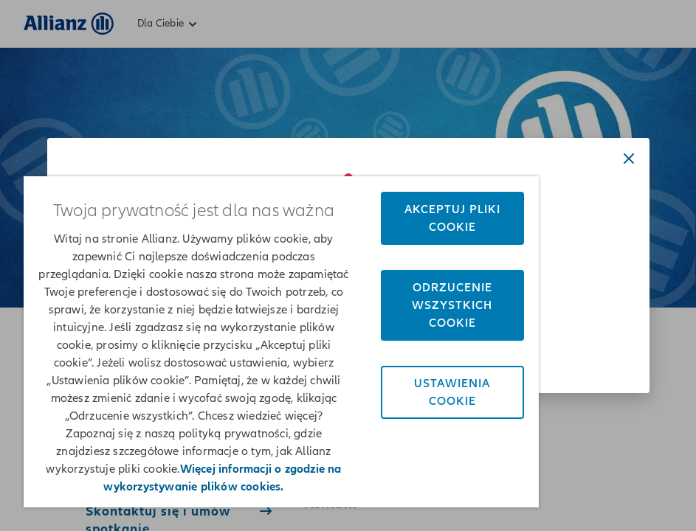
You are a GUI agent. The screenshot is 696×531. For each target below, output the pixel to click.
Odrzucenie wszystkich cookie (452, 305)
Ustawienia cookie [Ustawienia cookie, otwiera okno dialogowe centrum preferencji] (452, 392)
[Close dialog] (629, 158)
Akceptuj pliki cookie (452, 218)
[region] (281, 341)
